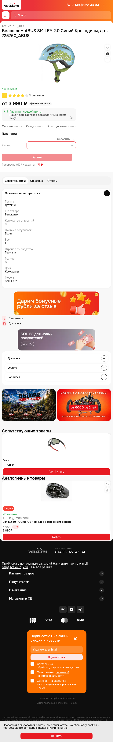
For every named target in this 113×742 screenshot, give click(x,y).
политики (62, 727)
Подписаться (56, 657)
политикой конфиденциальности (53, 674)
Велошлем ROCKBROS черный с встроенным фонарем (38, 521)
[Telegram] (80, 609)
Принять (56, 736)
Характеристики (15, 181)
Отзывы (52, 181)
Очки (6, 460)
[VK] (63, 609)
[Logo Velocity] (11, 5)
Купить (56, 472)
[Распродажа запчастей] (29, 405)
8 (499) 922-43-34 (83, 5)
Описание (36, 181)
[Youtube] (71, 609)
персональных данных (65, 667)
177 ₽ (40, 164)
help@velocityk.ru (15, 567)
